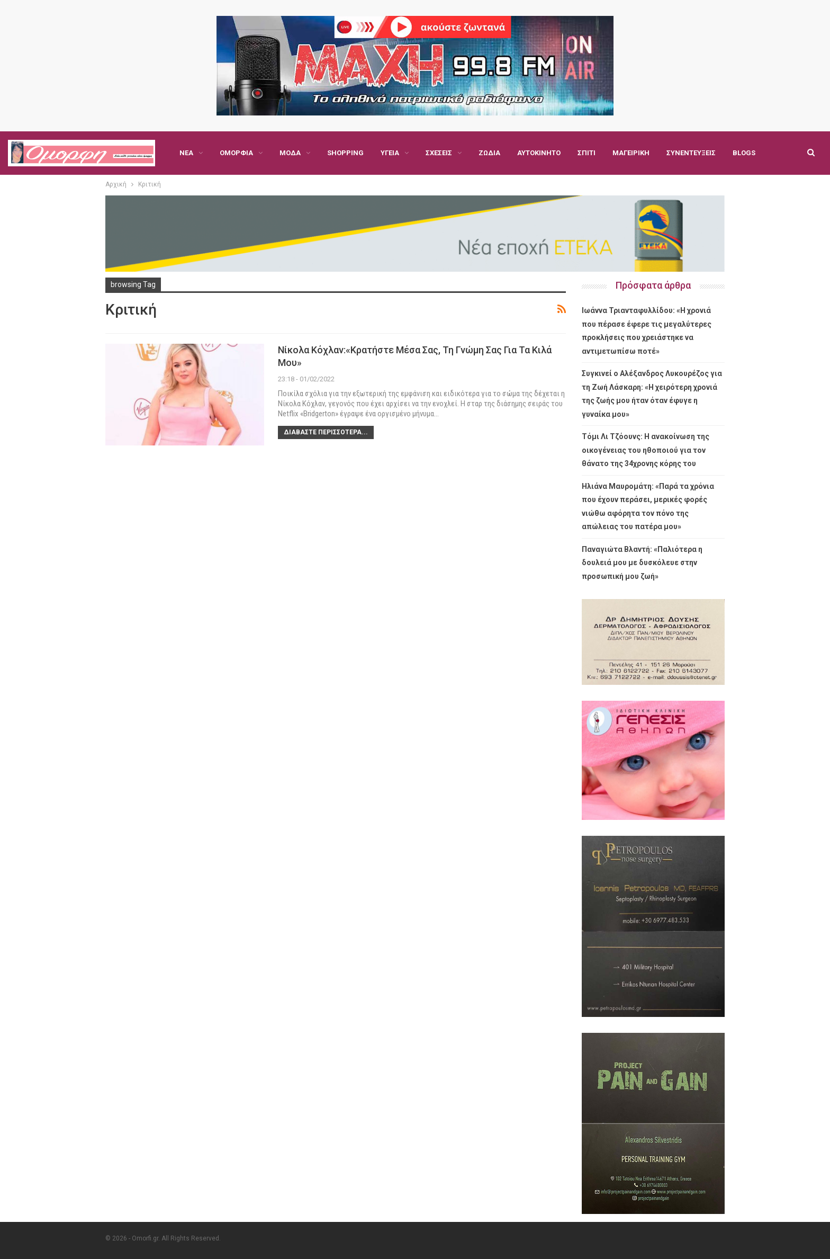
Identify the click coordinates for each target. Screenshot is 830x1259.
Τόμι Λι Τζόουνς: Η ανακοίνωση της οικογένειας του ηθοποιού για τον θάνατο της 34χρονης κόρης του (645, 450)
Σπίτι (587, 153)
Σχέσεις (439, 153)
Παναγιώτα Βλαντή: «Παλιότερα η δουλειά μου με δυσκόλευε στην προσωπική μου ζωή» (642, 563)
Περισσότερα (689, 153)
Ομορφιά (236, 153)
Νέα (186, 153)
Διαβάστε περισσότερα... (326, 432)
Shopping (345, 153)
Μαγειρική (630, 153)
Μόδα (290, 153)
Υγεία (390, 153)
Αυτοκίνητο (539, 153)
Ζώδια (489, 153)
